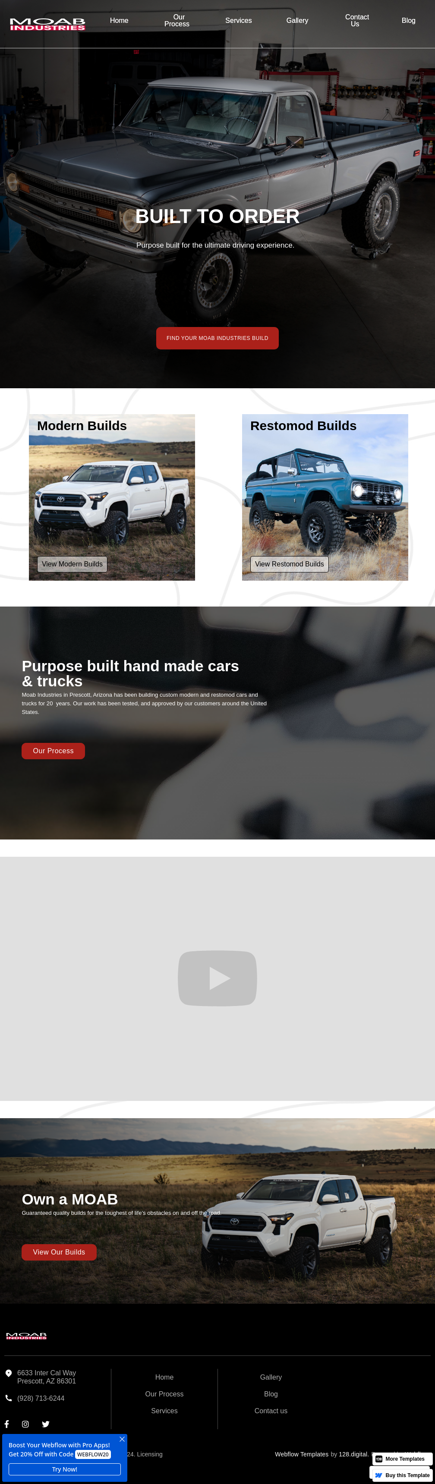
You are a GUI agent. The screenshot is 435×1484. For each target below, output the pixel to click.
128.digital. (354, 1454)
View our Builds (59, 1252)
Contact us (271, 1411)
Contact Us (357, 20)
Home (119, 20)
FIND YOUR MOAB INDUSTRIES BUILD (217, 338)
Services (238, 20)
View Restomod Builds (289, 564)
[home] (47, 24)
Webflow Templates (301, 1454)
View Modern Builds (72, 564)
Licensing (150, 1454)
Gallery (298, 20)
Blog (409, 20)
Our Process (176, 20)
